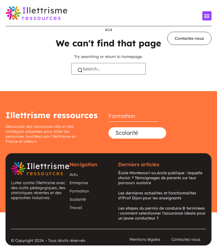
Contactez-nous (185, 239)
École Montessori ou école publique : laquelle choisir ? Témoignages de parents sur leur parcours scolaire (160, 177)
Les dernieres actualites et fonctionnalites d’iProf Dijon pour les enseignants (157, 195)
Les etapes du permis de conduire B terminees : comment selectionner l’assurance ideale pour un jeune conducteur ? (162, 213)
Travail (76, 207)
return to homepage (123, 56)
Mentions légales (144, 239)
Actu (74, 174)
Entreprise (79, 182)
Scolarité (126, 132)
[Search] (80, 71)
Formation (121, 115)
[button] (206, 15)
